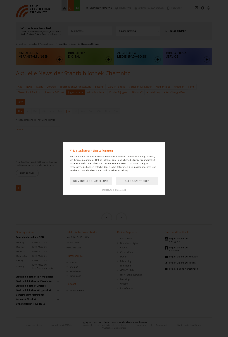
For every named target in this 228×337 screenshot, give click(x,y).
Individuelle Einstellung (91, 181)
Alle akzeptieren (137, 181)
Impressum (107, 190)
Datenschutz (120, 190)
